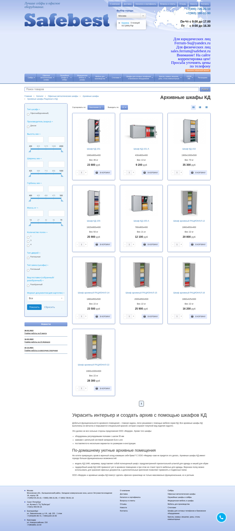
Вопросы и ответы (167, 4)
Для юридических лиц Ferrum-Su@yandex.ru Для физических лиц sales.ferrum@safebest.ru (191, 45)
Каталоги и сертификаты (146, 4)
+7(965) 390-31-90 (198, 13)
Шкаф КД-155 (93, 221)
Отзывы (183, 4)
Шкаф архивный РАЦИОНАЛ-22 (93, 364)
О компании (115, 4)
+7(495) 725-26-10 (198, 9)
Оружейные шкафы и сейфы (65, 78)
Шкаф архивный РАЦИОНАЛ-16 (189, 292)
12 (124, 107)
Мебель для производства (101, 78)
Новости (193, 4)
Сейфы (31, 78)
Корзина (125, 23)
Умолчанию (94, 107)
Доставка (128, 4)
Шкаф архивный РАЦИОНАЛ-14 (93, 292)
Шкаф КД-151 (93, 149)
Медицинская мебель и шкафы (83, 78)
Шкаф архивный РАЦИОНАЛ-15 (141, 292)
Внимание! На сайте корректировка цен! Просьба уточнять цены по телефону (191, 60)
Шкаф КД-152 (189, 149)
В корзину (102, 172)
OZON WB (190, 78)
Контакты (205, 4)
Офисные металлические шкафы (47, 78)
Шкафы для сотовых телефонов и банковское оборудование (139, 78)
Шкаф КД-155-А (141, 221)
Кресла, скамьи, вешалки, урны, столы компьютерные (170, 78)
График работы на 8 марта (35, 333)
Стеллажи (116, 78)
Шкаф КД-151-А (141, 149)
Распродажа (202, 78)
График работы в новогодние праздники (41, 350)
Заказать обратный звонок (198, 70)
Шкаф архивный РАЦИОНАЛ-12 (189, 221)
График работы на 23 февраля (37, 342)
